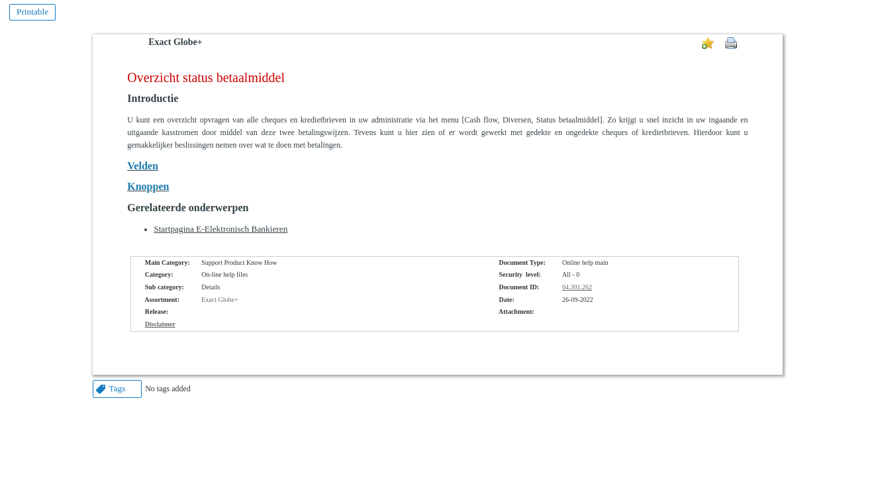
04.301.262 (577, 287)
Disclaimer (160, 324)
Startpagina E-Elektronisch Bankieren (220, 229)
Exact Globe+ (175, 42)
